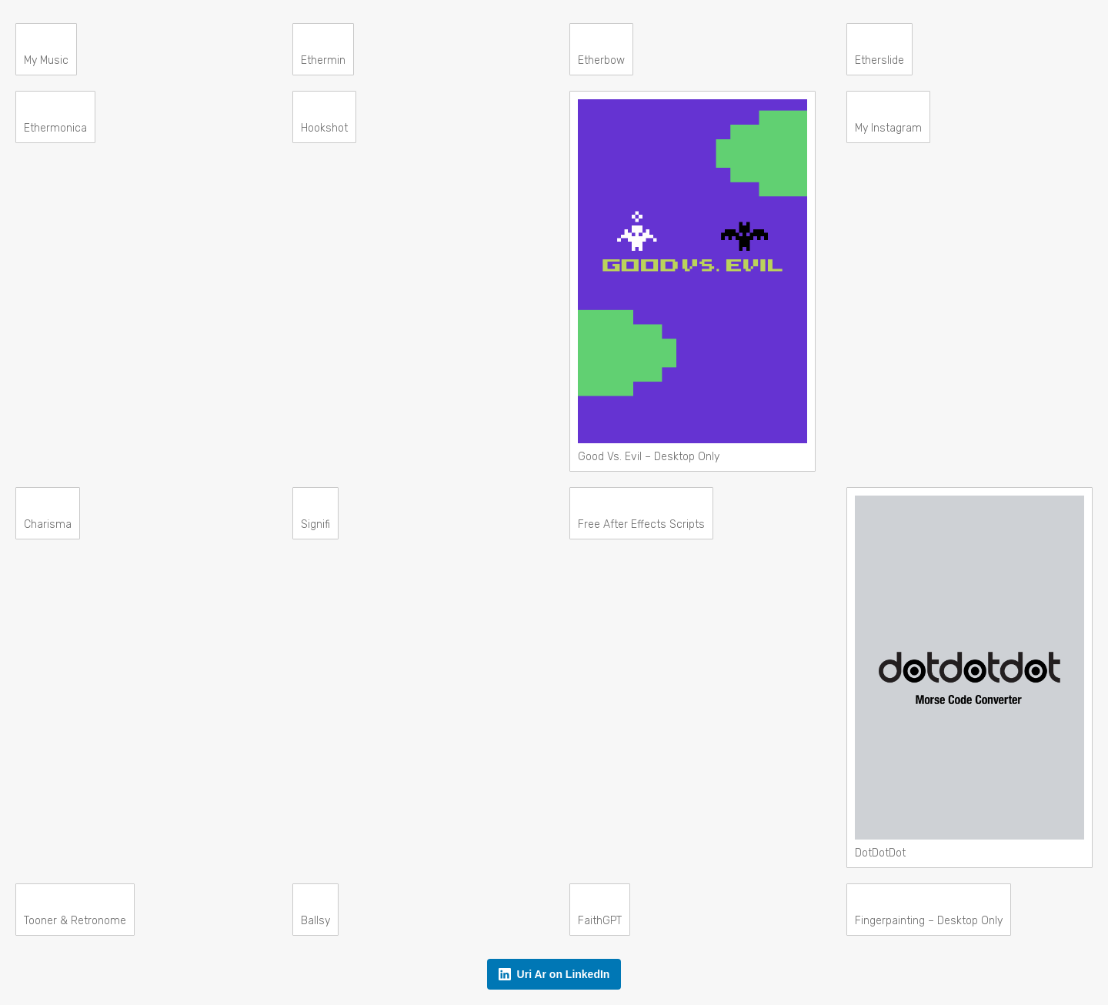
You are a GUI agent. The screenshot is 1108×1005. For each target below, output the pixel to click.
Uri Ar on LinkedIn (554, 974)
